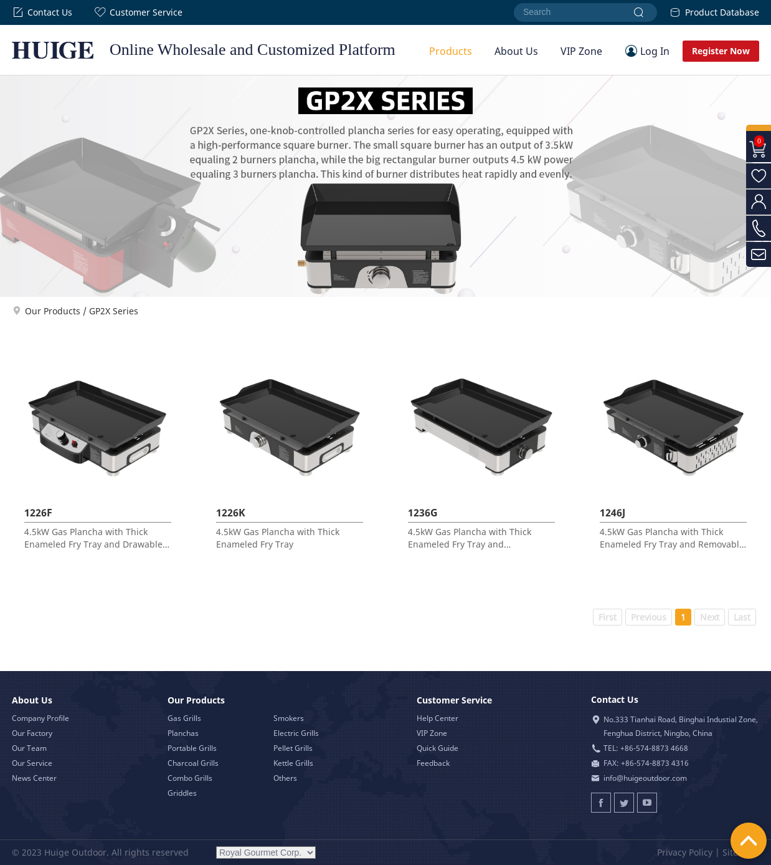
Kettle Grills (293, 763)
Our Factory (32, 733)
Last (742, 617)
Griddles (182, 793)
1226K (230, 512)
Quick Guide (437, 748)
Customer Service (138, 12)
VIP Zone (581, 51)
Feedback (433, 763)
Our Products (52, 311)
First (607, 617)
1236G (423, 512)
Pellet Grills (293, 748)
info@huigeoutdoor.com (645, 778)
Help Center (437, 718)
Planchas (183, 733)
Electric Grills (296, 733)
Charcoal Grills (193, 763)
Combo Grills (190, 778)
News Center (34, 778)
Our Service (32, 763)
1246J (612, 512)
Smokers (288, 718)
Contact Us (42, 12)
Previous (648, 617)
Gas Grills (184, 718)
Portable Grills (192, 748)
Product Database (714, 12)
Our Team (29, 748)
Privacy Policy (684, 852)
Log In (654, 51)
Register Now (721, 51)
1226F (38, 512)
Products (450, 51)
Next (709, 617)
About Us (516, 51)
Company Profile (40, 718)
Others (285, 778)
